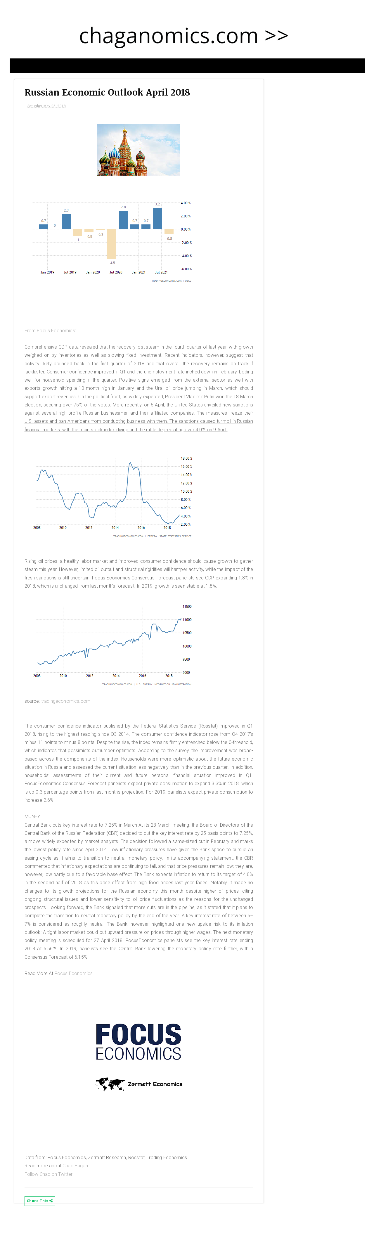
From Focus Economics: (54, 332)
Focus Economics (78, 992)
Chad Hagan (79, 1184)
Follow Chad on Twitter (53, 1192)
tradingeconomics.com (70, 719)
